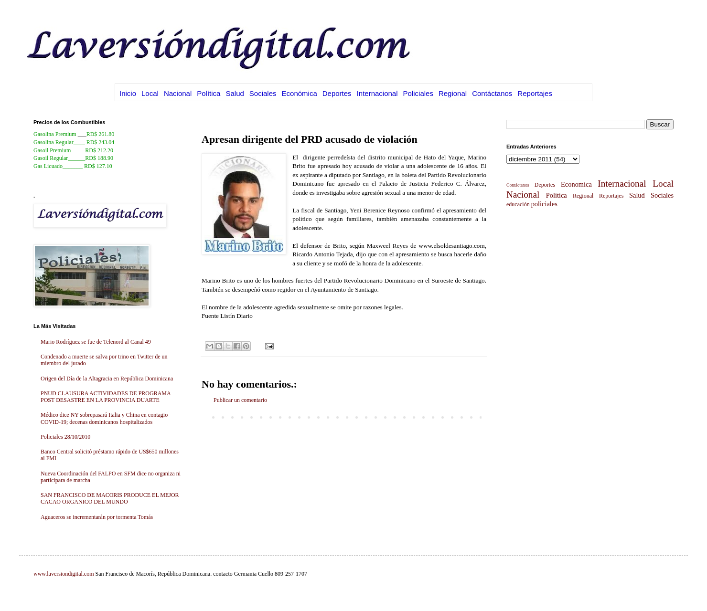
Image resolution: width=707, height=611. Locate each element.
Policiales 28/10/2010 (65, 436)
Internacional (377, 93)
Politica (556, 195)
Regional (453, 93)
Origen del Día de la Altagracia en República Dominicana (107, 378)
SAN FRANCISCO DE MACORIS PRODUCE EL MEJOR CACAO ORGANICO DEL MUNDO (110, 498)
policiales (544, 204)
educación (518, 204)
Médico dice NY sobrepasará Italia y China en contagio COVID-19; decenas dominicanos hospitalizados (104, 418)
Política (208, 93)
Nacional (178, 93)
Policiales (418, 93)
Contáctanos (492, 93)
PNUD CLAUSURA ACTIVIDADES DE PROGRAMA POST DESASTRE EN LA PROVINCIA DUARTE (106, 396)
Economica (576, 184)
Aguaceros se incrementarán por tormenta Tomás (97, 517)
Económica (299, 93)
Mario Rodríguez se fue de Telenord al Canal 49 (96, 341)
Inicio (127, 93)
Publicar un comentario (240, 400)
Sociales (263, 93)
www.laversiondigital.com (63, 573)
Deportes (337, 93)
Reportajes (534, 93)
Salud (234, 93)
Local (150, 93)
